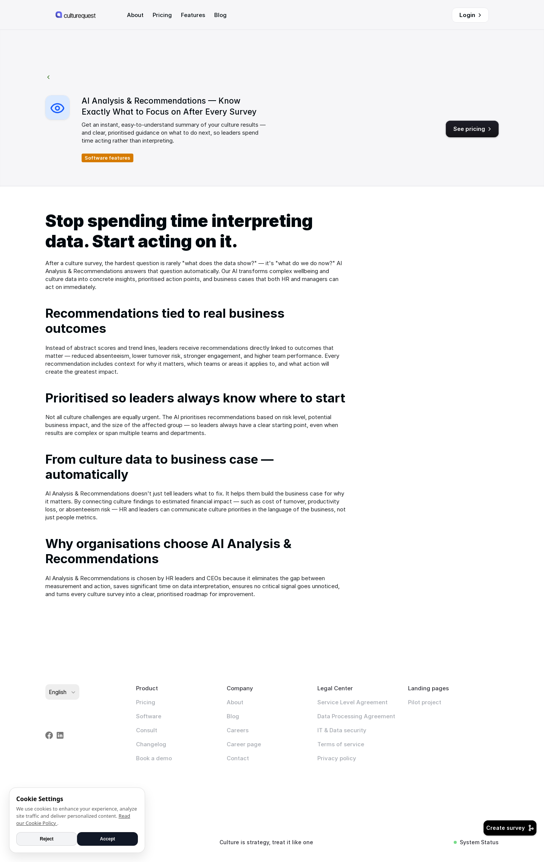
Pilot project (424, 702)
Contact (238, 758)
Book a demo (154, 758)
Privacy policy (336, 758)
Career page (244, 744)
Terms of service (340, 744)
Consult (146, 730)
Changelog (151, 744)
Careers (238, 730)
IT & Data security (341, 730)
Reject (46, 839)
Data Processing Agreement (356, 716)
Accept (107, 839)
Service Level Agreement (352, 702)
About (235, 702)
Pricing (145, 702)
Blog (233, 716)
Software (148, 716)
